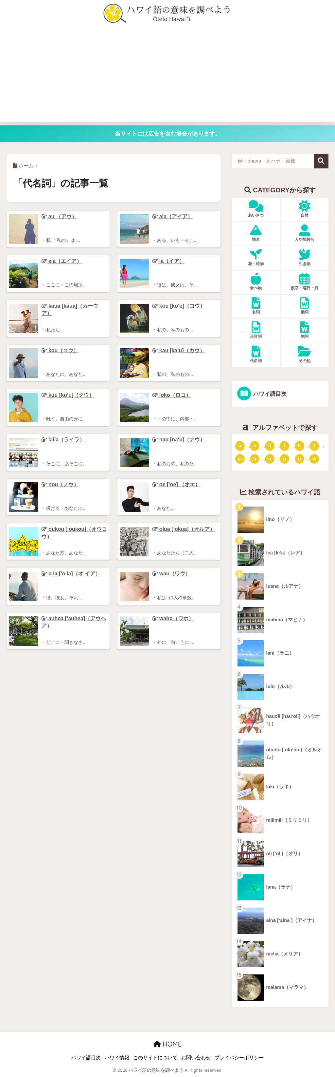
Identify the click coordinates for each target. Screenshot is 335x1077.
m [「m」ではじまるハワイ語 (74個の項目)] (240, 458)
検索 (321, 161)
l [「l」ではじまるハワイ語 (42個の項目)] (314, 445)
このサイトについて (155, 1058)
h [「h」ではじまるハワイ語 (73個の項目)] (269, 445)
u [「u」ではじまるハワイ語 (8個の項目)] (299, 458)
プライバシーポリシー (239, 1058)
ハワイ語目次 (269, 394)
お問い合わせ (196, 1058)
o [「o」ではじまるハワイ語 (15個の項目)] (269, 458)
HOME (167, 1044)
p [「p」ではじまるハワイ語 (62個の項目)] (284, 458)
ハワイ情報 (117, 1058)
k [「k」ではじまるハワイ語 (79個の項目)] (299, 445)
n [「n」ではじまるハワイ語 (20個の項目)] (254, 458)
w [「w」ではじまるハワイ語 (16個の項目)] (314, 458)
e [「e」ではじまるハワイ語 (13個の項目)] (255, 445)
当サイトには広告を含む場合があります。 (167, 134)
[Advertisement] (167, 76)
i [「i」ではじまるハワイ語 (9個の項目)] (284, 445)
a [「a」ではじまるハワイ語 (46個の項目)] (239, 445)
